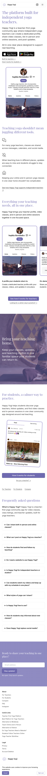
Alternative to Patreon (9, 727)
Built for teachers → (8, 59)
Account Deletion (8, 751)
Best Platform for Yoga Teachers (13, 719)
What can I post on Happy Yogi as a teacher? (24, 537)
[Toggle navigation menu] (42, 4)
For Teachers (6, 489)
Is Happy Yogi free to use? (16, 605)
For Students (18, 489)
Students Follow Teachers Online (13, 733)
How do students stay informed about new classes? (22, 617)
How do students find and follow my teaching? (20, 548)
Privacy (4, 746)
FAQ (3, 703)
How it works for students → (11, 62)
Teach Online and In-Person (11, 725)
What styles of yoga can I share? (19, 595)
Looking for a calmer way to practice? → (23, 303)
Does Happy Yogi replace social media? (22, 628)
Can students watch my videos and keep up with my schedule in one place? (23, 584)
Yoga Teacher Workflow (10, 736)
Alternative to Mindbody (10, 722)
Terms (4, 749)
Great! (5, 773)
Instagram (5, 706)
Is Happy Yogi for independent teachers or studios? (22, 571)
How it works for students (23, 475)
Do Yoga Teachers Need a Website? (14, 730)
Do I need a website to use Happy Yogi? (22, 560)
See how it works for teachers (23, 299)
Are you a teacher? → (23, 480)
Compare (28, 489)
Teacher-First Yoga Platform (11, 716)
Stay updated (9, 671)
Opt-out (41, 773)
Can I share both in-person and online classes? (20, 526)
